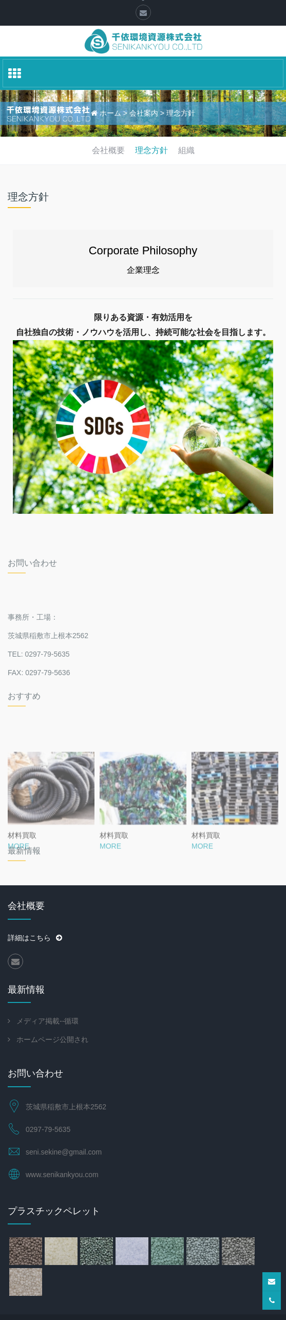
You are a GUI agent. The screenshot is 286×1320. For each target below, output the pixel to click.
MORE (18, 892)
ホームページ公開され (52, 1039)
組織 (186, 150)
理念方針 (180, 113)
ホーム (110, 113)
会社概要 (108, 150)
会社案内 (143, 113)
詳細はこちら (35, 938)
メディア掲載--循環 (47, 1021)
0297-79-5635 (48, 1129)
